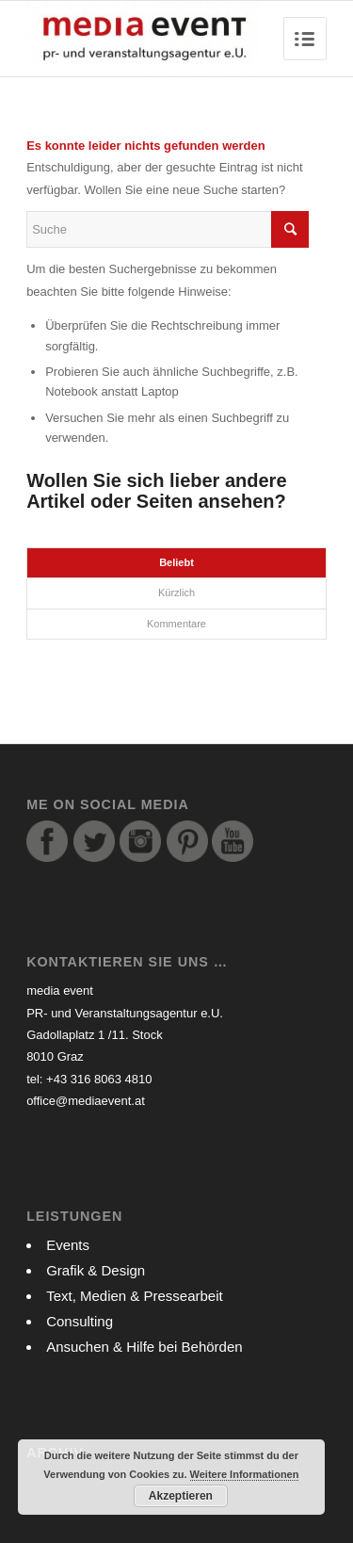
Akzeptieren (181, 1495)
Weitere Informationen (244, 1474)
